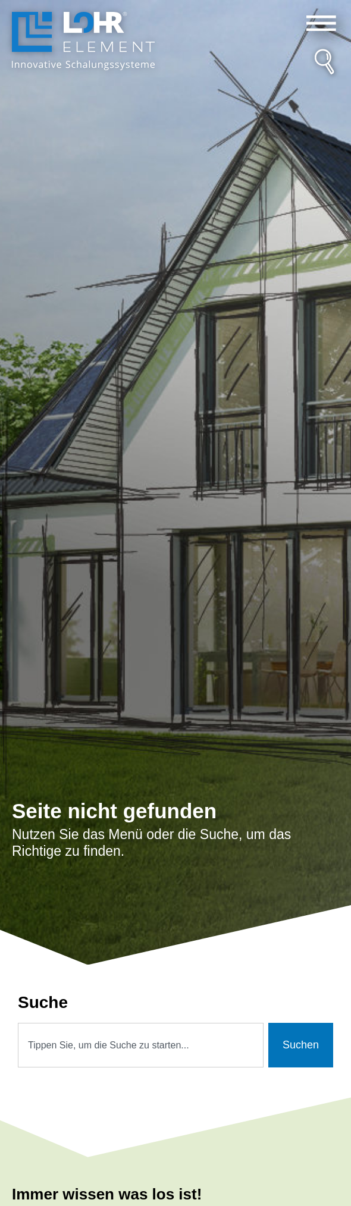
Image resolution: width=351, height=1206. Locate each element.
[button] (321, 23)
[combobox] (141, 1045)
